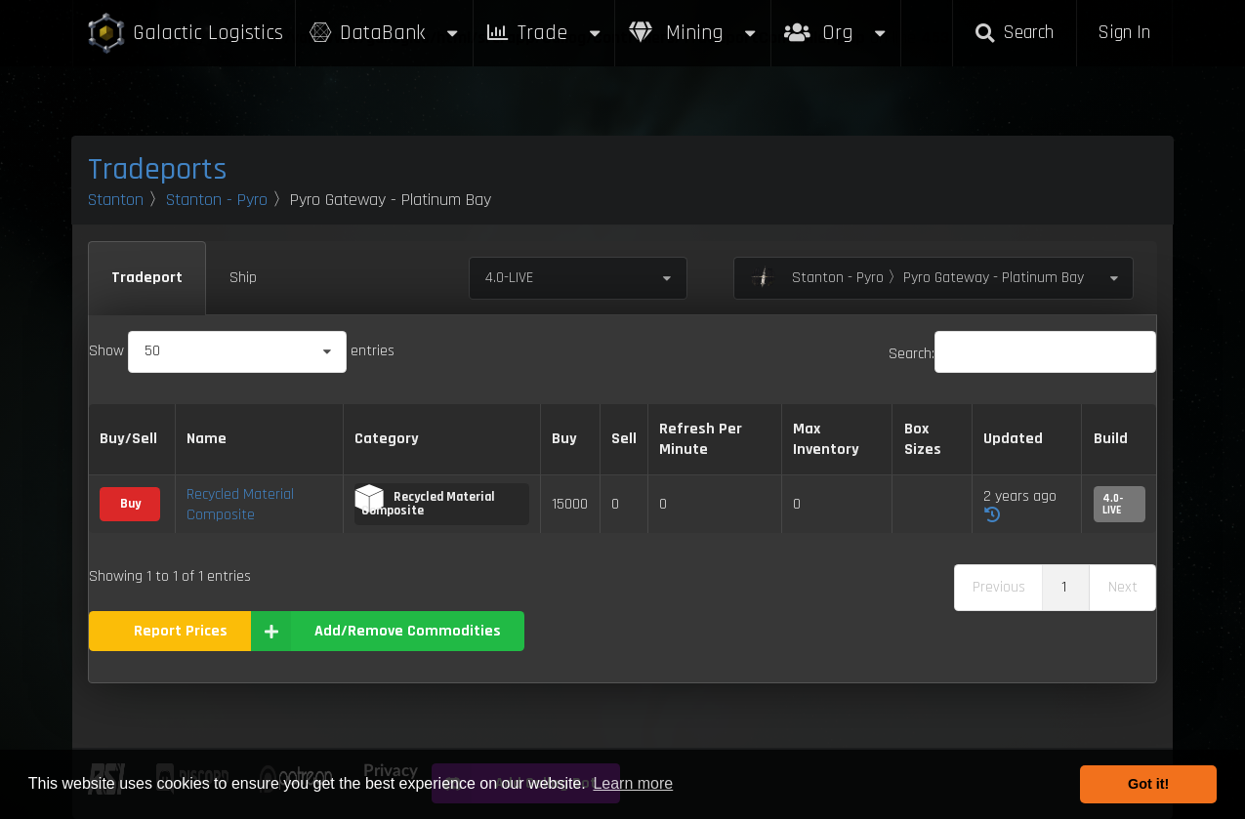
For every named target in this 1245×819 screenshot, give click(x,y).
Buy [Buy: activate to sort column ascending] (564, 439)
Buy (130, 503)
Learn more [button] (633, 783)
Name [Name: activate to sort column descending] (207, 439)
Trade (543, 33)
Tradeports (158, 169)
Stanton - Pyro (217, 199)
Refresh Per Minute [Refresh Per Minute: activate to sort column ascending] (700, 439)
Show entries (241, 351)
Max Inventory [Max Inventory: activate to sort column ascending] (826, 439)
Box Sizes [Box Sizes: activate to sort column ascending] (922, 439)
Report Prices (181, 631)
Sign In (1124, 32)
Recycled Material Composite (240, 504)
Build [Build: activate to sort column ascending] (1111, 439)
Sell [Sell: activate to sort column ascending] (624, 439)
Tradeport (147, 277)
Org (836, 23)
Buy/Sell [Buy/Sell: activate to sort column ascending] (128, 439)
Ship (243, 277)
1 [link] (1063, 587)
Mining (693, 33)
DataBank (384, 33)
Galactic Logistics (184, 34)
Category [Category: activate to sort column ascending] (386, 439)
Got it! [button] (1148, 784)
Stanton (116, 199)
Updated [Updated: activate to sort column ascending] (1013, 439)
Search (1015, 32)
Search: (1022, 354)
